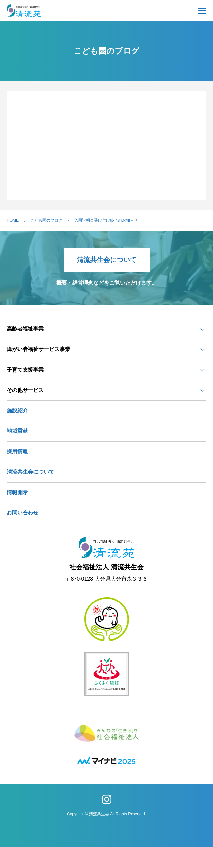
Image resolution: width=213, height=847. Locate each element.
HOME (13, 220)
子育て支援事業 (25, 370)
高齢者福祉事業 (25, 329)
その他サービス (25, 390)
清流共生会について (106, 259)
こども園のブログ (46, 220)
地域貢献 (17, 431)
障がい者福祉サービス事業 (38, 349)
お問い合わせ (22, 512)
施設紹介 (17, 410)
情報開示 (17, 492)
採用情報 (17, 451)
